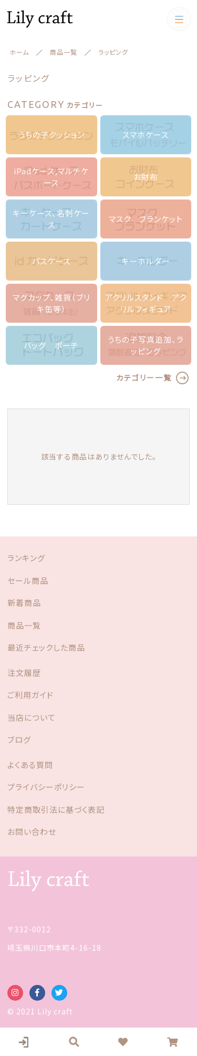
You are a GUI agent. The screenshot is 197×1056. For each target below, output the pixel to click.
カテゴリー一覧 (144, 377)
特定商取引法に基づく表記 (56, 809)
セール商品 (27, 580)
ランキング (26, 557)
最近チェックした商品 (46, 647)
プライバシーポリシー (46, 786)
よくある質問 (30, 764)
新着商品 (24, 602)
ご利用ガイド (30, 694)
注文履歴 (24, 672)
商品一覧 (24, 625)
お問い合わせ (31, 831)
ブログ (19, 739)
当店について (31, 717)
